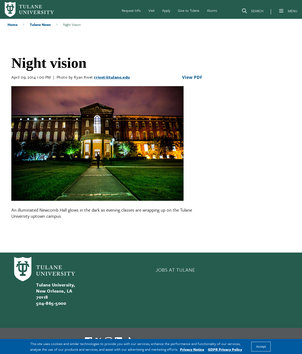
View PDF (192, 77)
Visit (151, 10)
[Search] (252, 12)
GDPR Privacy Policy (225, 349)
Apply (166, 10)
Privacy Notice (192, 349)
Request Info (131, 10)
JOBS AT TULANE (175, 269)
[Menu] (281, 11)
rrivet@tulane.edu (112, 77)
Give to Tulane (188, 10)
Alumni (212, 10)
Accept (261, 346)
